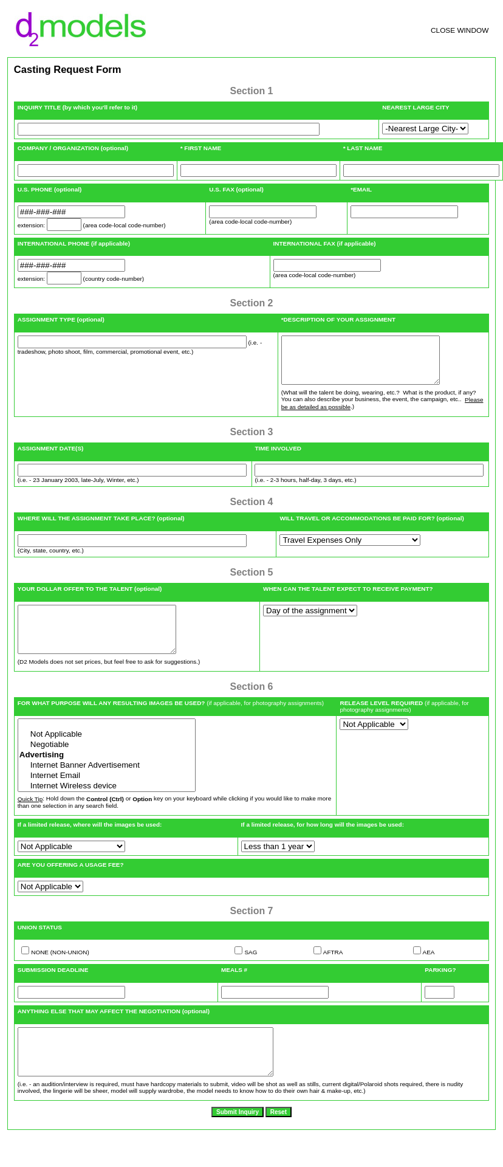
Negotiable (106, 763)
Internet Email (106, 794)
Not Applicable (106, 753)
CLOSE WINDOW (459, 30)
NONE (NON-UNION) (60, 970)
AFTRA (333, 970)
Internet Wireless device (106, 804)
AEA (429, 970)
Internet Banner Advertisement (106, 784)
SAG (250, 970)
